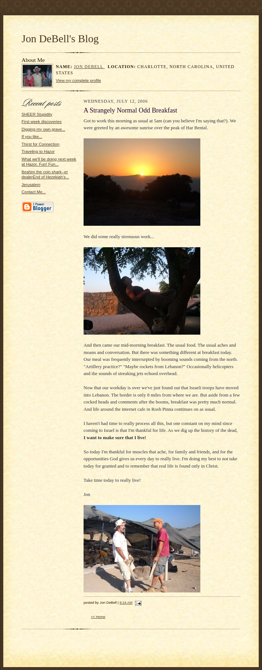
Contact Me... (34, 192)
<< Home (98, 617)
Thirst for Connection (40, 144)
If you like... (32, 136)
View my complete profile (78, 80)
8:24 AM (126, 602)
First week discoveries (42, 121)
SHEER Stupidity (37, 114)
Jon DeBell (89, 66)
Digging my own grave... (43, 129)
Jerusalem (31, 184)
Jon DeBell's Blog (60, 38)
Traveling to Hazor (38, 151)
